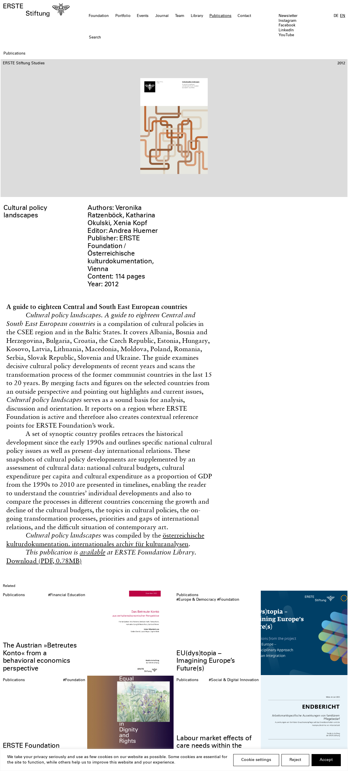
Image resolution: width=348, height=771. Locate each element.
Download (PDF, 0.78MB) (44, 561)
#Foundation (228, 600)
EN (342, 16)
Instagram (287, 21)
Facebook (287, 26)
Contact (244, 16)
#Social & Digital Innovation (234, 680)
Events (143, 16)
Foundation (99, 16)
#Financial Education (66, 595)
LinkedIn (286, 30)
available (92, 552)
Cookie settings (256, 760)
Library (197, 16)
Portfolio (123, 16)
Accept (326, 760)
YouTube (286, 35)
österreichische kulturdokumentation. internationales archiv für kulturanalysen (105, 539)
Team (179, 16)
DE (336, 16)
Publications (220, 16)
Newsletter (288, 16)
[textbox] (146, 37)
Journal (162, 16)
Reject (295, 760)
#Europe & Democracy (196, 600)
